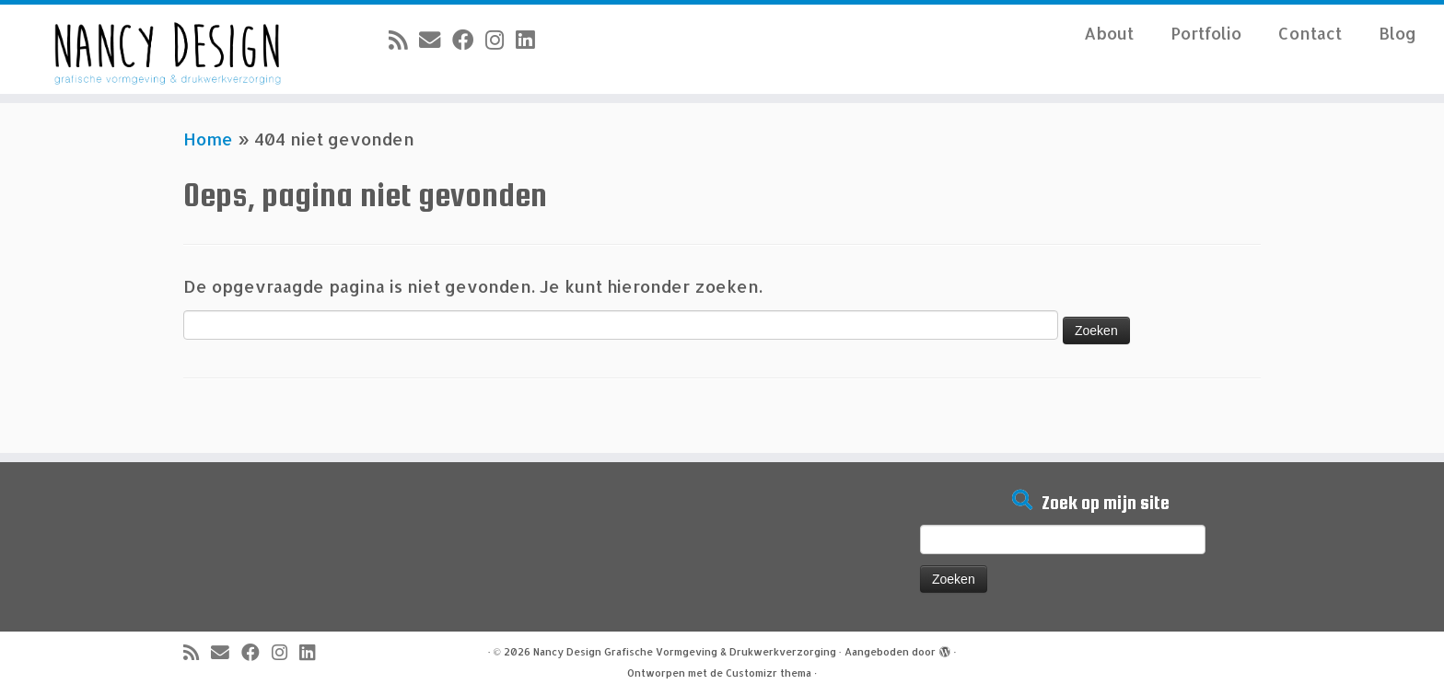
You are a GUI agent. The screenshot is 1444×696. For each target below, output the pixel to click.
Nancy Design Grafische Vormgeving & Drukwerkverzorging (684, 651)
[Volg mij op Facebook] (468, 39)
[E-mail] (435, 39)
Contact (1310, 32)
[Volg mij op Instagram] (500, 39)
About (1109, 32)
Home (208, 138)
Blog (1397, 32)
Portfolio (1205, 32)
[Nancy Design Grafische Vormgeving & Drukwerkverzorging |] (166, 49)
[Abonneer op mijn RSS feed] (404, 39)
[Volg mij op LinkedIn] (531, 39)
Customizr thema (768, 673)
